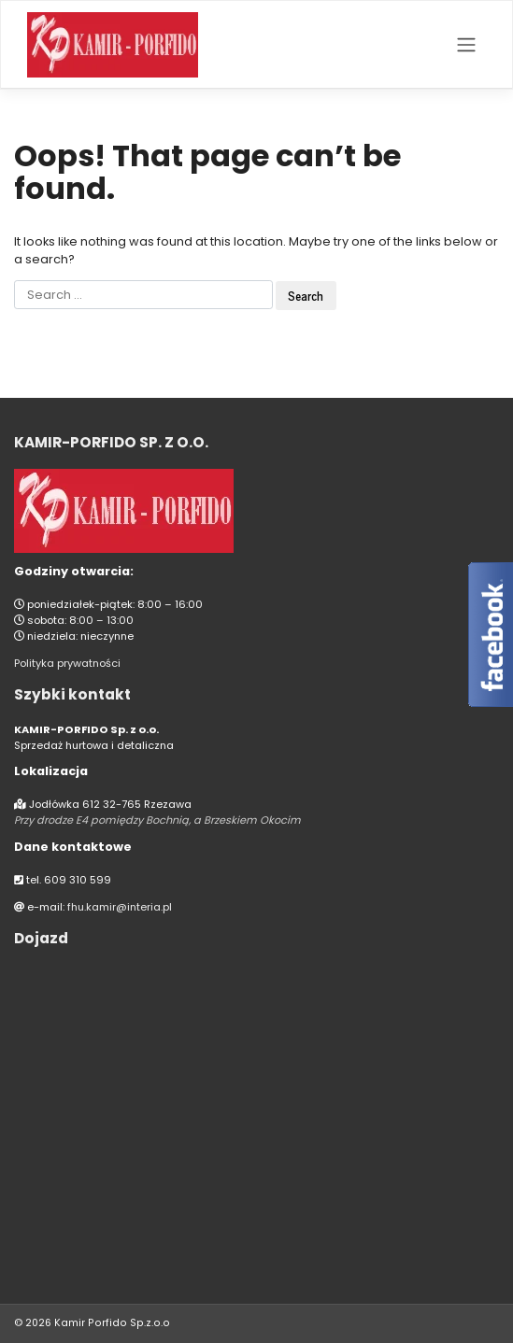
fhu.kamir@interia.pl (119, 906)
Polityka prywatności (67, 663)
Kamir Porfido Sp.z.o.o (109, 1323)
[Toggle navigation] (466, 45)
